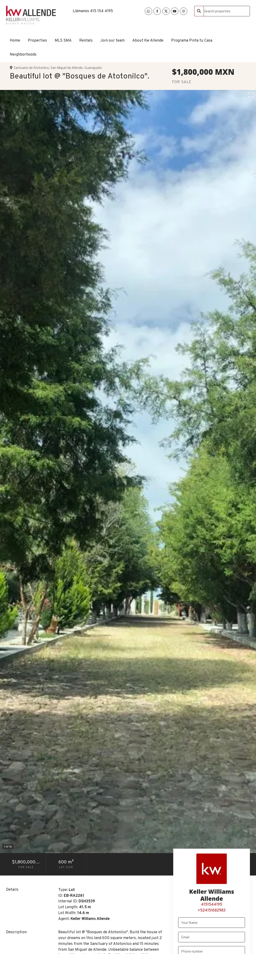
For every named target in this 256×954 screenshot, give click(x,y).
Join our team (112, 40)
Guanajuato (93, 68)
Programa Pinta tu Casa (191, 40)
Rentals (86, 40)
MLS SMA (63, 40)
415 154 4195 (101, 11)
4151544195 (211, 904)
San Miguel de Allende (66, 68)
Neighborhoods (23, 54)
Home (15, 40)
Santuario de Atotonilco (31, 68)
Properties (37, 40)
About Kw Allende (147, 40)
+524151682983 (211, 910)
